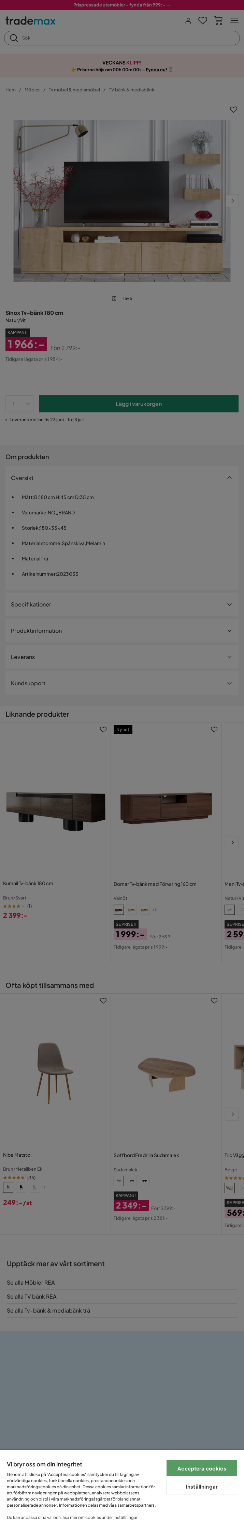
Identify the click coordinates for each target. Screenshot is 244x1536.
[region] (122, 1493)
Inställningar (202, 1486)
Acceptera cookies (201, 1468)
